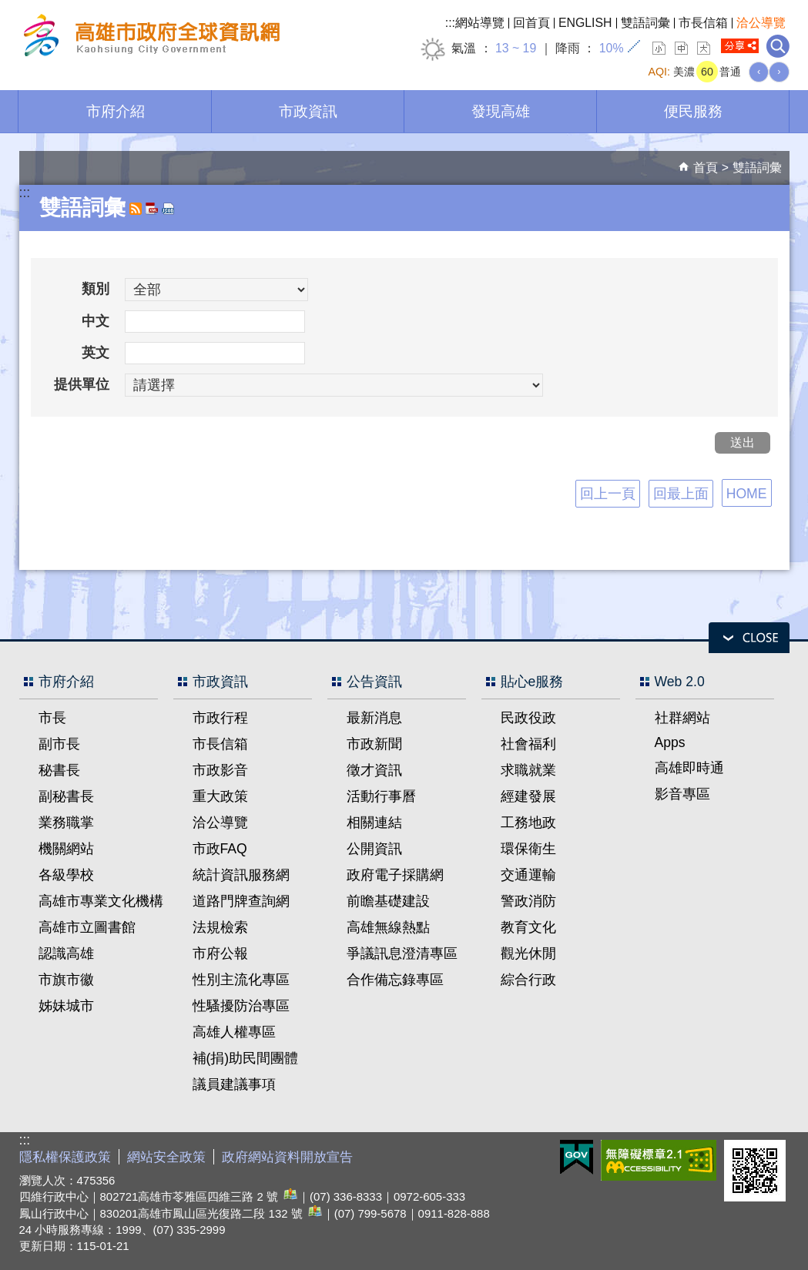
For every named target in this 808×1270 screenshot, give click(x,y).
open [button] (749, 637)
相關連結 (374, 822)
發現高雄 (500, 110)
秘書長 (59, 770)
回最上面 (681, 493)
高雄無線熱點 (388, 927)
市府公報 (220, 953)
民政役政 (528, 717)
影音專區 (682, 794)
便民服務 (693, 110)
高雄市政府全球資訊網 (149, 37)
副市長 (59, 744)
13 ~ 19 (515, 48)
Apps (670, 742)
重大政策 (220, 796)
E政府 (576, 1157)
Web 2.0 (680, 681)
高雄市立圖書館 (87, 927)
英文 (95, 352)
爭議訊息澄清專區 (402, 953)
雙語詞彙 (645, 22)
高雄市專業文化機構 (101, 901)
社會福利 (528, 744)
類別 (95, 289)
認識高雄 (66, 953)
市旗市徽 (66, 979)
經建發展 (528, 796)
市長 (52, 717)
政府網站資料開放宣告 (287, 1157)
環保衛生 (528, 848)
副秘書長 (66, 796)
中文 (95, 321)
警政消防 (528, 901)
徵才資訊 (374, 770)
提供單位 (81, 384)
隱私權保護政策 (65, 1157)
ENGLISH (585, 22)
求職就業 (528, 770)
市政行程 (220, 717)
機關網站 (66, 848)
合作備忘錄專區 (395, 979)
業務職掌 (66, 822)
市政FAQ (220, 848)
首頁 (705, 167)
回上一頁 (607, 493)
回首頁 (531, 22)
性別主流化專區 (241, 979)
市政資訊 (308, 110)
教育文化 (528, 927)
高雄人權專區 (234, 1032)
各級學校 (66, 875)
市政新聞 (374, 744)
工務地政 (528, 822)
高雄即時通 (689, 768)
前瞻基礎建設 (388, 901)
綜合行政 (528, 979)
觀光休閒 (528, 953)
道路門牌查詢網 (241, 901)
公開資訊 (374, 848)
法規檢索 (220, 927)
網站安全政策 (166, 1157)
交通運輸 (528, 875)
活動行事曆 (381, 796)
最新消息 (374, 717)
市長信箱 (703, 22)
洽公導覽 (761, 22)
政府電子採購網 (395, 875)
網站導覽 (480, 22)
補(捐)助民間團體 (246, 1058)
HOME (746, 493)
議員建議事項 (234, 1084)
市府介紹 (115, 110)
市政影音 (220, 770)
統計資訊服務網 (241, 875)
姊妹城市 (66, 1006)
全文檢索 (778, 46)
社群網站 (682, 717)
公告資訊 (374, 681)
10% (611, 48)
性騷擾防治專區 (241, 1006)
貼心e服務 (532, 681)
